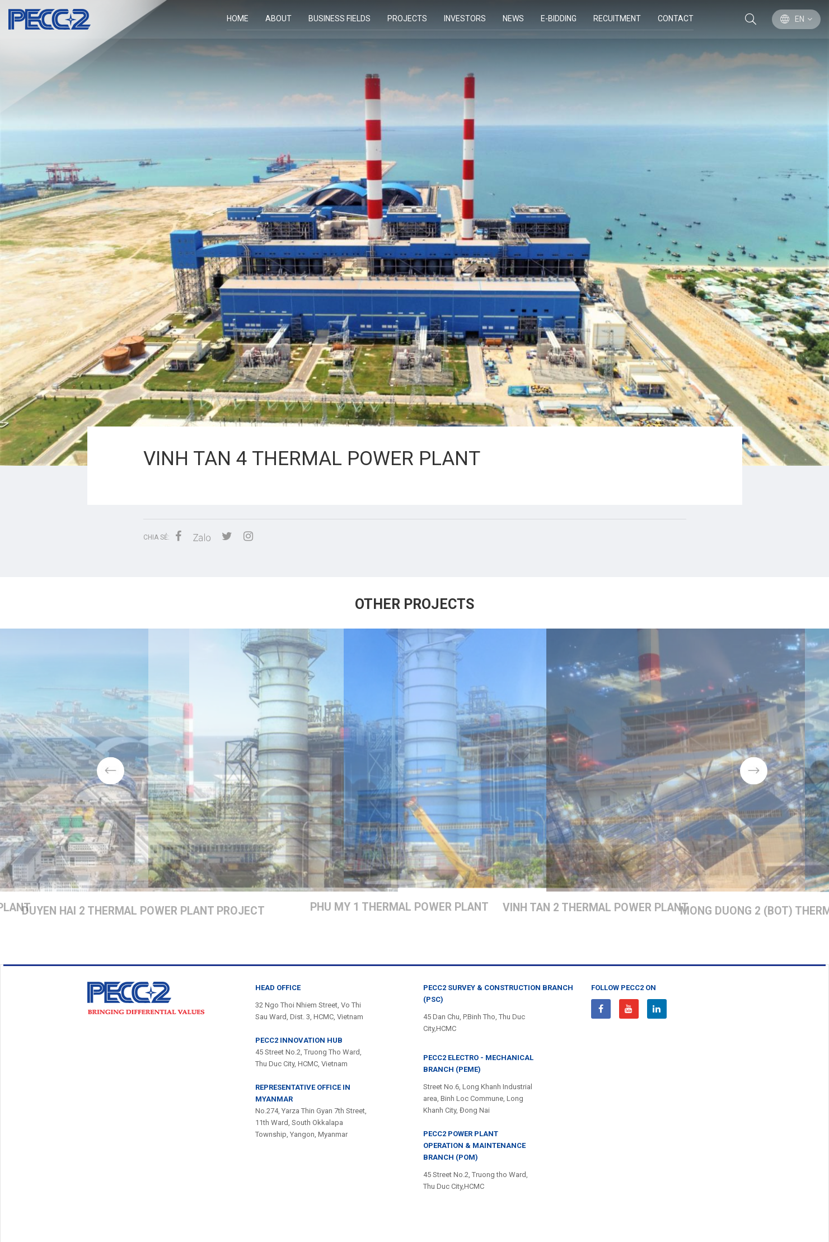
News (512, 19)
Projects (407, 19)
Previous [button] (76, 778)
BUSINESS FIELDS (339, 19)
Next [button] (754, 778)
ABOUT (278, 19)
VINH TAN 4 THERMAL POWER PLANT (415, 928)
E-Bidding (558, 19)
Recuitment (616, 19)
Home (237, 19)
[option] (414, 233)
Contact (675, 19)
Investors (464, 19)
